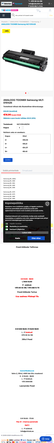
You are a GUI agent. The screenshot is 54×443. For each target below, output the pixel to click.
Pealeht (4, 22)
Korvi (8, 160)
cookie (26, 206)
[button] (25, 93)
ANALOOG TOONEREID (19, 22)
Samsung (35, 22)
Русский (17, 4)
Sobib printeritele (11, 171)
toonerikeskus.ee (27, 371)
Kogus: (6, 128)
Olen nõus (36, 238)
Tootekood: (8, 124)
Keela (17, 238)
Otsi (51, 15)
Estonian (6, 4)
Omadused (27, 171)
